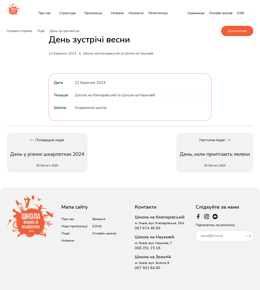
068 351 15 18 (147, 248)
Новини (117, 13)
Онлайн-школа (104, 233)
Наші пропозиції (74, 226)
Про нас (44, 13)
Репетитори (158, 13)
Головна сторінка (19, 31)
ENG (240, 13)
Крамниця (196, 13)
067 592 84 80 (147, 267)
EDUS (97, 226)
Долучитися (237, 31)
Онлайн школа (220, 13)
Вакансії (98, 219)
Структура (67, 13)
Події (40, 31)
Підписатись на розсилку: (224, 232)
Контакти (136, 13)
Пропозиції (93, 13)
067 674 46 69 (147, 228)
